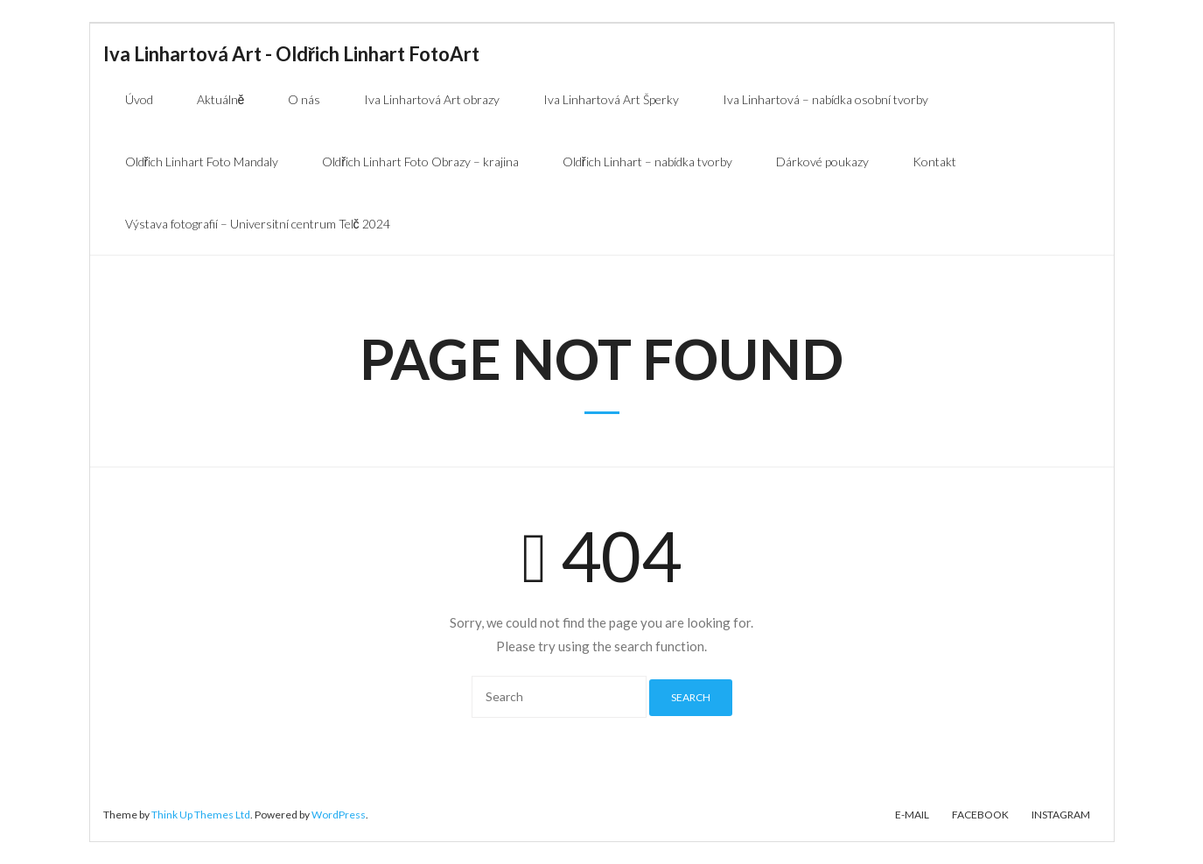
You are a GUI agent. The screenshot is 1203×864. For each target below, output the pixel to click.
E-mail (912, 814)
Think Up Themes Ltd (200, 814)
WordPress (338, 814)
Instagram (1061, 814)
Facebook (980, 814)
